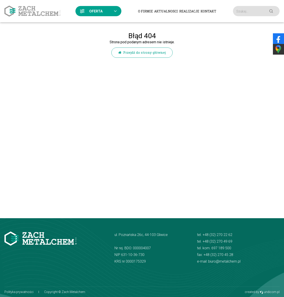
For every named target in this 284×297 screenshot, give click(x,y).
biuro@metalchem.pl (224, 261)
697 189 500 (221, 248)
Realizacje (189, 11)
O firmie (145, 11)
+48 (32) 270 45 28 (218, 255)
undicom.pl (270, 292)
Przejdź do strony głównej (142, 52)
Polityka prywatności (19, 292)
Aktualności (166, 11)
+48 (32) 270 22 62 (217, 235)
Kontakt (208, 11)
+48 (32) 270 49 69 (217, 241)
